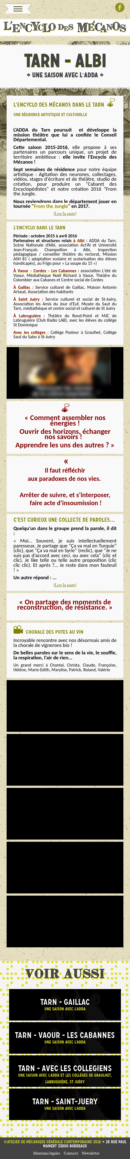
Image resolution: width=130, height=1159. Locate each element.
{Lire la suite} (65, 214)
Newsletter (91, 1154)
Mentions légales (46, 1154)
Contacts (71, 1154)
